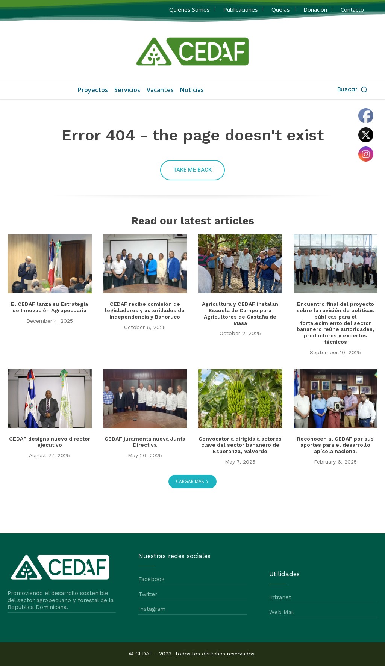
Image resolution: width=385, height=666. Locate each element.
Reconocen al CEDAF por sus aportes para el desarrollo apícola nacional (335, 445)
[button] (352, 89)
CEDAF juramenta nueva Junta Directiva (145, 442)
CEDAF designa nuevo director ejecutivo (49, 442)
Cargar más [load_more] (192, 481)
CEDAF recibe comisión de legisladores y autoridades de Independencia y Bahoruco (145, 310)
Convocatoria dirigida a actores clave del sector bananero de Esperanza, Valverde (240, 445)
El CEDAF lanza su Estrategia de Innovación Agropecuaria (49, 307)
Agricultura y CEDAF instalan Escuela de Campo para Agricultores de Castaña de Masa (240, 313)
